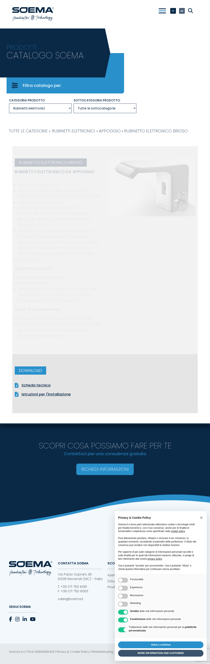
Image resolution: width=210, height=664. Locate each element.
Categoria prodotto (27, 100)
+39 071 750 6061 (74, 586)
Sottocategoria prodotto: (97, 100)
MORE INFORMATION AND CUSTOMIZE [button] (161, 653)
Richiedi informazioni (105, 469)
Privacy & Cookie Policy (73, 652)
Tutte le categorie (28, 131)
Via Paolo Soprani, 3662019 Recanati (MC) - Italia (80, 576)
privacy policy (154, 558)
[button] (201, 517)
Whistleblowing (102, 652)
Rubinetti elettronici (73, 131)
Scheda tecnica (36, 385)
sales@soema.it (70, 599)
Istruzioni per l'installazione (46, 394)
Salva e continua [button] (161, 644)
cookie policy (178, 531)
